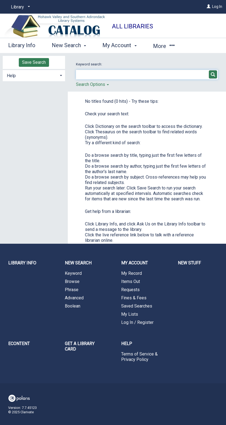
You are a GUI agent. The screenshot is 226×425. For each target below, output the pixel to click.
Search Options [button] (92, 84)
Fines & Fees (133, 297)
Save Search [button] (34, 62)
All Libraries (132, 26)
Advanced (74, 297)
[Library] (19, 7)
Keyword (73, 273)
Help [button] (11, 75)
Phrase (71, 289)
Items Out (130, 281)
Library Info (21, 45)
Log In (217, 6)
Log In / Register (137, 322)
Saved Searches (136, 306)
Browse (72, 281)
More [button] (164, 46)
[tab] (34, 75)
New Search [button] (69, 45)
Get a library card (79, 346)
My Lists (129, 314)
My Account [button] (119, 45)
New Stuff (189, 263)
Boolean (72, 306)
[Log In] (208, 6)
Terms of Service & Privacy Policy (139, 356)
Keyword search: (89, 64)
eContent (19, 343)
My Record (131, 273)
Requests (130, 289)
